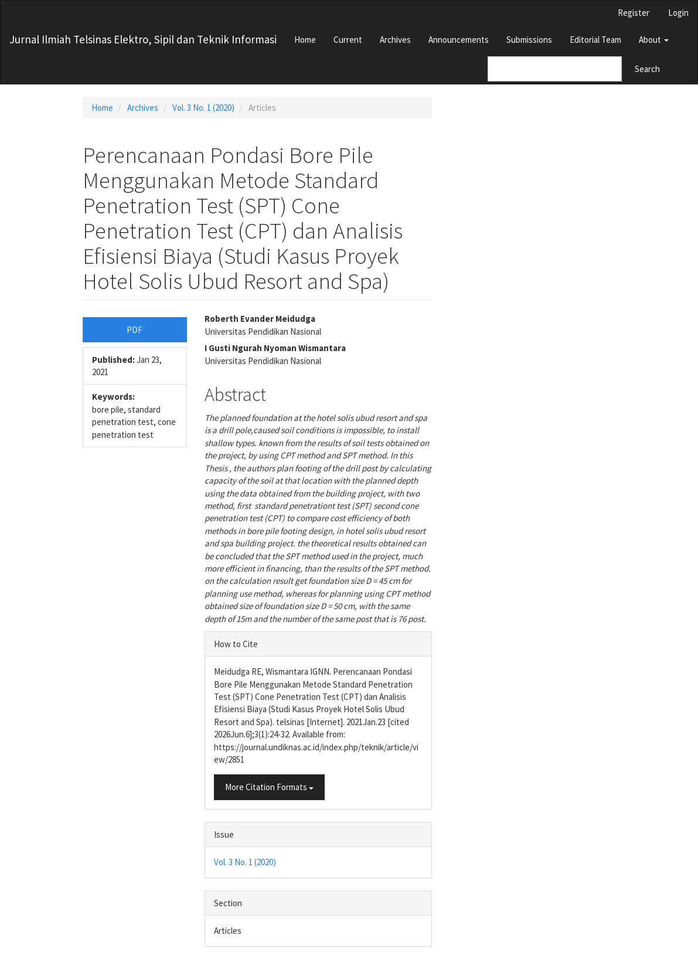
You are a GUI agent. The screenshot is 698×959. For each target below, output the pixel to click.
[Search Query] (555, 68)
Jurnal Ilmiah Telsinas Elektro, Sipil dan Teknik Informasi (143, 39)
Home (305, 39)
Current (347, 39)
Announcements (458, 39)
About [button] (654, 39)
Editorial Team (595, 39)
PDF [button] (134, 329)
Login (678, 12)
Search (647, 68)
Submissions (529, 39)
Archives (395, 39)
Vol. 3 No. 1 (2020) (203, 107)
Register (633, 12)
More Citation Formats (269, 787)
